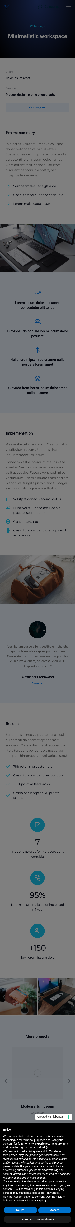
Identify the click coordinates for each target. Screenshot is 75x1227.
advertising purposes (15, 1170)
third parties (10, 1155)
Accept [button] (54, 1210)
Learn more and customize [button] (37, 1219)
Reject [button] (20, 1210)
